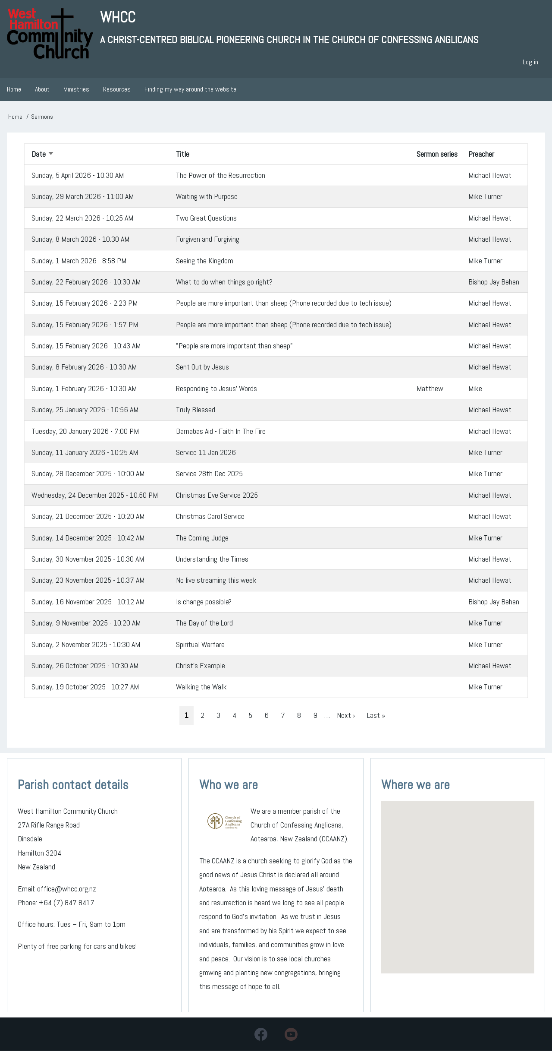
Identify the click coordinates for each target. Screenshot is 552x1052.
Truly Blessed (195, 410)
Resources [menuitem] (117, 90)
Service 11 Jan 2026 (206, 453)
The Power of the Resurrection (220, 176)
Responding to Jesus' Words (217, 389)
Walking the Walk (202, 687)
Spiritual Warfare (200, 645)
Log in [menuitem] (530, 62)
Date (42, 155)
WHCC (118, 18)
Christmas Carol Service (210, 517)
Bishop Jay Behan (493, 282)
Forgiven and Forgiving (207, 240)
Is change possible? (204, 602)
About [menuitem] (42, 90)
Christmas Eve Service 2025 (217, 496)
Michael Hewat (489, 176)
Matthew (430, 389)
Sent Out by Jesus (202, 368)
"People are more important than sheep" (234, 346)
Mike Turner (485, 197)
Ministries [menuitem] (76, 90)
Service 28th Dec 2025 (209, 475)
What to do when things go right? (224, 282)
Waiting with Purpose (207, 197)
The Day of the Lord (204, 624)
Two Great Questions (206, 219)
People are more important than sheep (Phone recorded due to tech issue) (284, 304)
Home (15, 117)
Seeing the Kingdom (204, 261)
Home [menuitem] (14, 90)
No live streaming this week (216, 581)
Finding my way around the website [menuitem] (190, 90)
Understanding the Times (212, 560)
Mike (475, 389)
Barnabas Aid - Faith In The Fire (221, 432)
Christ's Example (201, 666)
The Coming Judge (202, 538)
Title (182, 155)
